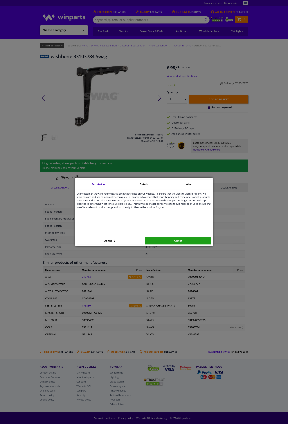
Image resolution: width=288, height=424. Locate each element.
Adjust (109, 240)
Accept (178, 240)
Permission (98, 184)
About (190, 184)
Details (144, 184)
